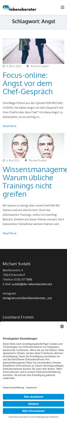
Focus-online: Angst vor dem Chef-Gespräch (28, 83)
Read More (9, 126)
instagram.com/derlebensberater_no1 (27, 298)
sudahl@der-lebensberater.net (32, 284)
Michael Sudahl (40, 66)
